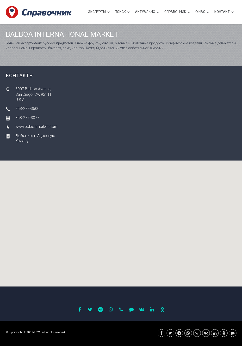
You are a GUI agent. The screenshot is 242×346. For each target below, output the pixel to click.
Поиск (122, 12)
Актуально (147, 12)
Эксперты (99, 12)
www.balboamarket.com (36, 126)
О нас (202, 12)
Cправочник (177, 12)
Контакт (224, 12)
